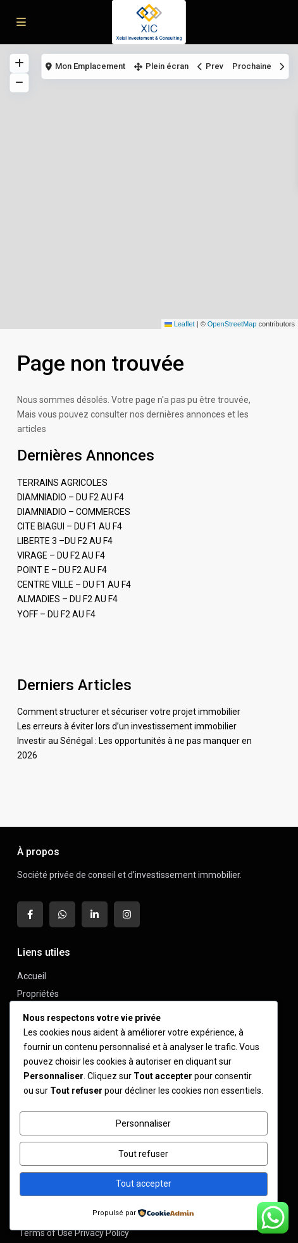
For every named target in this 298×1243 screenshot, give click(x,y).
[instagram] (127, 914)
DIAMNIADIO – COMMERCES (73, 512)
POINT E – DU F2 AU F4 (62, 570)
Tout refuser (143, 1154)
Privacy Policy (102, 1233)
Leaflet (180, 324)
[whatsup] (62, 914)
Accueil (31, 976)
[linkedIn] (95, 914)
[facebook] (30, 914)
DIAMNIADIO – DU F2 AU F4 (70, 497)
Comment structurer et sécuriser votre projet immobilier (128, 712)
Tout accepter (143, 1183)
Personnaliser (143, 1123)
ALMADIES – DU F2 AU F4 (67, 599)
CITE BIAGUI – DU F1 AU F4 (69, 526)
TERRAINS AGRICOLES (62, 483)
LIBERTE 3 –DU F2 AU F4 (65, 541)
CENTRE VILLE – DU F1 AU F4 (74, 584)
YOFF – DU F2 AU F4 (56, 614)
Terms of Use (46, 1233)
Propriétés (38, 994)
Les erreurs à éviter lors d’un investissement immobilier (127, 726)
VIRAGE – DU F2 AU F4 (61, 555)
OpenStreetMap (232, 324)
